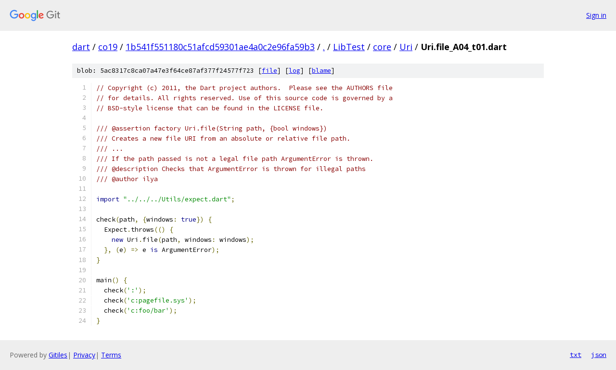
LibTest (349, 47)
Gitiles (58, 354)
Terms (111, 354)
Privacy (84, 354)
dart (81, 47)
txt (575, 354)
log (294, 70)
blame (321, 70)
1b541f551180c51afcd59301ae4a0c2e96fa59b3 (220, 47)
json (598, 354)
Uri (405, 47)
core (382, 47)
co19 (107, 47)
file (269, 70)
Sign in (596, 15)
